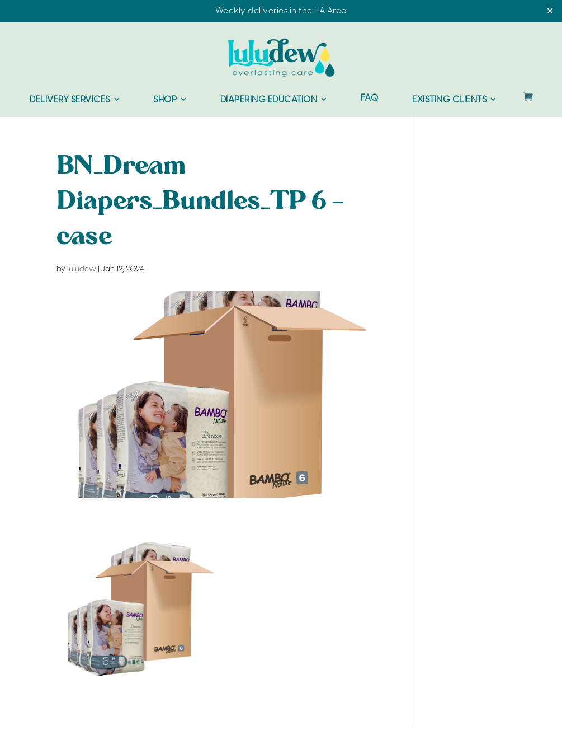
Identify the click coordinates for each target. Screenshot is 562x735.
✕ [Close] (550, 11)
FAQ (370, 99)
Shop (165, 100)
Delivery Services (70, 100)
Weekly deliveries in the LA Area (281, 11)
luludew (81, 269)
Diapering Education (269, 100)
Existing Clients (449, 100)
